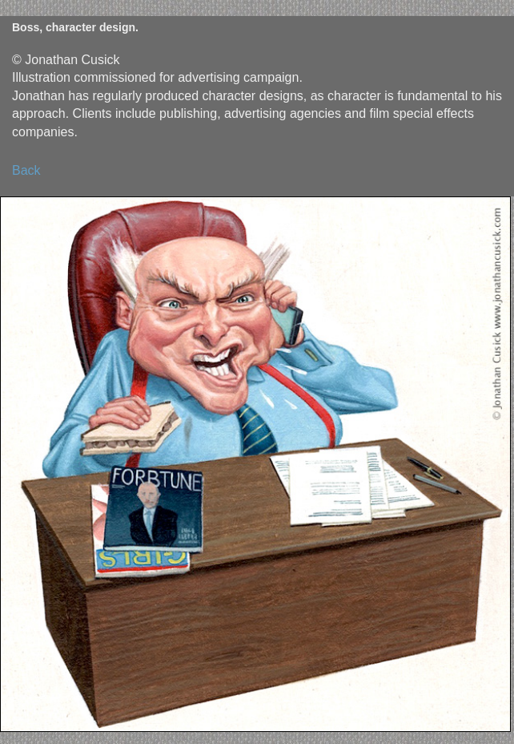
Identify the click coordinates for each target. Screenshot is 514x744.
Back (26, 170)
